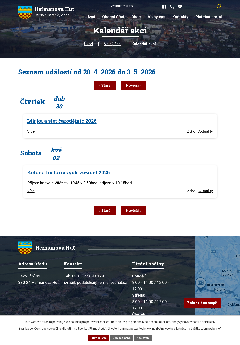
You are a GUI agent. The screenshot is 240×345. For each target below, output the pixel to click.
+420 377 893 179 (87, 277)
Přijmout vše (97, 337)
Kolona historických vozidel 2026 (68, 173)
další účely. (209, 321)
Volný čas (112, 45)
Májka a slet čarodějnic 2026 (62, 121)
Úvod (88, 45)
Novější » (136, 87)
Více (31, 132)
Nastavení (144, 337)
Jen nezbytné (122, 337)
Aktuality (205, 132)
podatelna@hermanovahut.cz (102, 283)
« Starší (102, 87)
